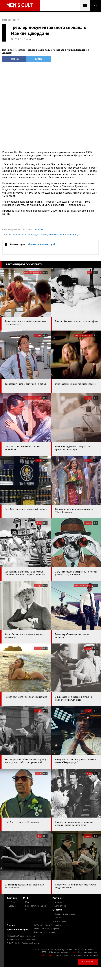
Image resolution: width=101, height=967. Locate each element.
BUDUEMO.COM (23, 943)
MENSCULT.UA (21, 936)
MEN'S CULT (46, 928)
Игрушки (57, 897)
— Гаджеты (57, 902)
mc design (73, 952)
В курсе (11, 925)
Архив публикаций (17, 929)
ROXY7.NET (47, 925)
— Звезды (11, 906)
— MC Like (11, 902)
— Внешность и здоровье (63, 914)
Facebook (14, 58)
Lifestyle (57, 909)
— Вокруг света (59, 921)
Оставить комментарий (41, 244)
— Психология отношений (34, 906)
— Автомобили (59, 906)
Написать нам (88, 961)
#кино (63, 234)
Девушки (12, 897)
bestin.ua (38, 229)
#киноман (72, 234)
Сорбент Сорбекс (47, 955)
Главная (6, 19)
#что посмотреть (17, 234)
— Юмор (27, 902)
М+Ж (26, 897)
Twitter (38, 58)
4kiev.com (44, 932)
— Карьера (57, 917)
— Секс (26, 909)
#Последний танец (37, 234)
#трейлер (53, 234)
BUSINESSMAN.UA (22, 939)
